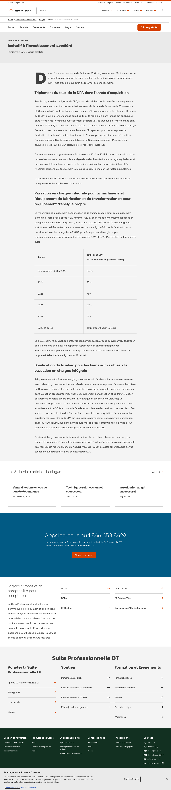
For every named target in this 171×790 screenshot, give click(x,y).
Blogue (42, 19)
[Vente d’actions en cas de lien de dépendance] (32, 493)
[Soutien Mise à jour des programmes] (85, 707)
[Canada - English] (106, 3)
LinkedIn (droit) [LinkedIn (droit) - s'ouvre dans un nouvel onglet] (152, 751)
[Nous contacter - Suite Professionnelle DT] (84, 555)
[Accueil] (11, 27)
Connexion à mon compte (14, 742)
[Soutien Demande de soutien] (85, 678)
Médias (34, 751)
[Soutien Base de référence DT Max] (85, 697)
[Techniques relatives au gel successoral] (85, 493)
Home (10, 19)
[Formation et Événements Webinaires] (139, 717)
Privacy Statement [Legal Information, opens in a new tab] (28, 787)
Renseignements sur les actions (69, 748)
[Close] (167, 779)
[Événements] (39, 27)
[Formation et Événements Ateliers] (139, 697)
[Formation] (54, 27)
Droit (34, 742)
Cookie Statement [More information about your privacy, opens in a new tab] (12, 787)
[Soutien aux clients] (153, 3)
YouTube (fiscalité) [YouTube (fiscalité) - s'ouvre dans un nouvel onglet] (154, 763)
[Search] (162, 10)
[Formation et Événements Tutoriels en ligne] (139, 707)
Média (90, 747)
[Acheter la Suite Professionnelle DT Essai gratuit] (32, 692)
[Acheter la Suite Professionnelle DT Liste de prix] (32, 702)
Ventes (90, 751)
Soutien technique (11, 751)
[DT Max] (85, 598)
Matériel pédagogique (124, 747)
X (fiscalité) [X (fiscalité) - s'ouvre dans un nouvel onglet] (151, 747)
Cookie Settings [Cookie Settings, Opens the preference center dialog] (131, 779)
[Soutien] (80, 27)
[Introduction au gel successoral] (139, 493)
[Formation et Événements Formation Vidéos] (139, 678)
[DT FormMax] (139, 588)
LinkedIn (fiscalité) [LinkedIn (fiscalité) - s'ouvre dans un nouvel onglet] (153, 755)
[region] (85, 779)
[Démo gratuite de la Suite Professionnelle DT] (149, 27)
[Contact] (139, 3)
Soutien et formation (12, 747)
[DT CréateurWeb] (139, 598)
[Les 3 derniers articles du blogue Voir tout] (157, 472)
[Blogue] (68, 27)
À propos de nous (67, 742)
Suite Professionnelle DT (25, 19)
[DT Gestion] (85, 608)
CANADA (42, 11)
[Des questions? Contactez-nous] (139, 608)
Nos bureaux (93, 742)
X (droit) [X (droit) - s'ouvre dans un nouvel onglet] (149, 742)
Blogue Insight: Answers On (70, 753)
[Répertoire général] (16, 3)
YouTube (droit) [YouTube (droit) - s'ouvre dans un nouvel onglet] (152, 759)
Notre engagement (123, 742)
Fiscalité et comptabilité (41, 747)
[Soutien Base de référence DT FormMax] (85, 688)
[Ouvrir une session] (124, 3)
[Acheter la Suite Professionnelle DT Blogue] (32, 712)
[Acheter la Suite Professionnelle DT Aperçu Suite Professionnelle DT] (32, 683)
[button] (107, 10)
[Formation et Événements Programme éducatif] (139, 688)
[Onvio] (85, 588)
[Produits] (24, 27)
